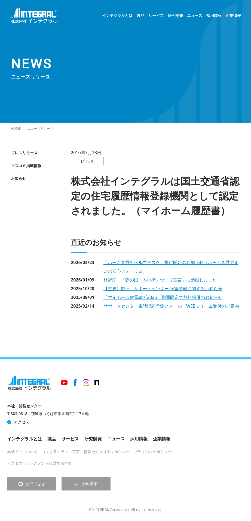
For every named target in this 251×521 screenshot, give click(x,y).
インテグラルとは (116, 16)
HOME (16, 128)
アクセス (21, 422)
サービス (155, 16)
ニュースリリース (40, 128)
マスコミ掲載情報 (26, 165)
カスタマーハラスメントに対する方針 (39, 463)
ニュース (193, 16)
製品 (139, 16)
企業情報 (232, 16)
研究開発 (174, 16)
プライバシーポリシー (153, 451)
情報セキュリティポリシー (107, 451)
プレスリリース (24, 152)
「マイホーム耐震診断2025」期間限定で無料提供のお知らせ (162, 297)
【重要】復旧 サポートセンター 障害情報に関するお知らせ (162, 289)
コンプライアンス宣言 (61, 451)
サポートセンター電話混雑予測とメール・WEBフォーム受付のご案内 (171, 306)
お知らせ (18, 178)
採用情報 (213, 16)
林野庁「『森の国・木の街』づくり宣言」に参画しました (160, 280)
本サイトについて (22, 451)
